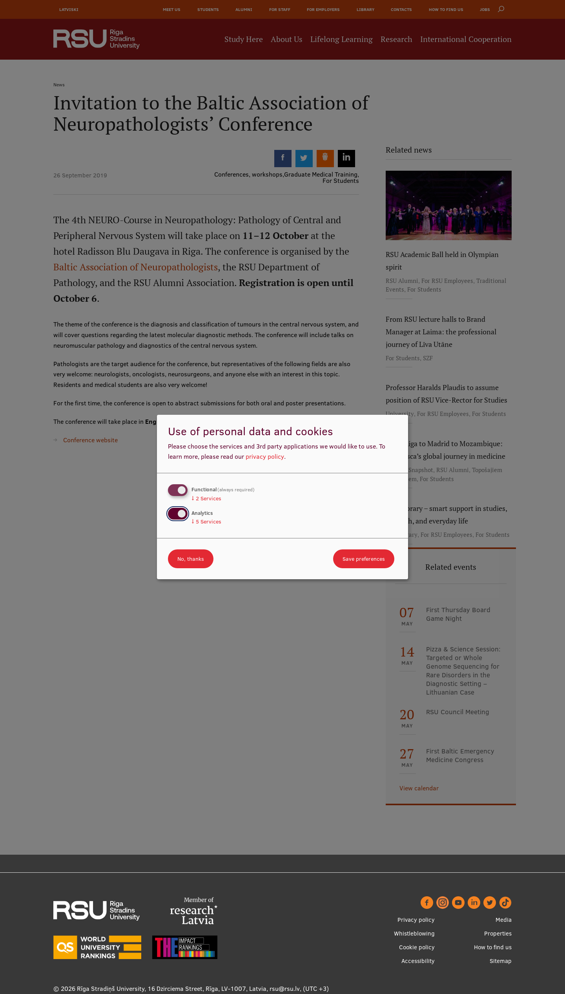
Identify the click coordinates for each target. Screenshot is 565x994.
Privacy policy (416, 920)
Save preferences (364, 559)
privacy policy (265, 456)
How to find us (493, 947)
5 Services (206, 521)
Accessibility (418, 961)
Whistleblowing (414, 933)
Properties (498, 933)
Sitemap (501, 961)
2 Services (206, 498)
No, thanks (190, 559)
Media (504, 920)
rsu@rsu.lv (285, 988)
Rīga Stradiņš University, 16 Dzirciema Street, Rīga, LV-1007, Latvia (171, 988)
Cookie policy (417, 947)
